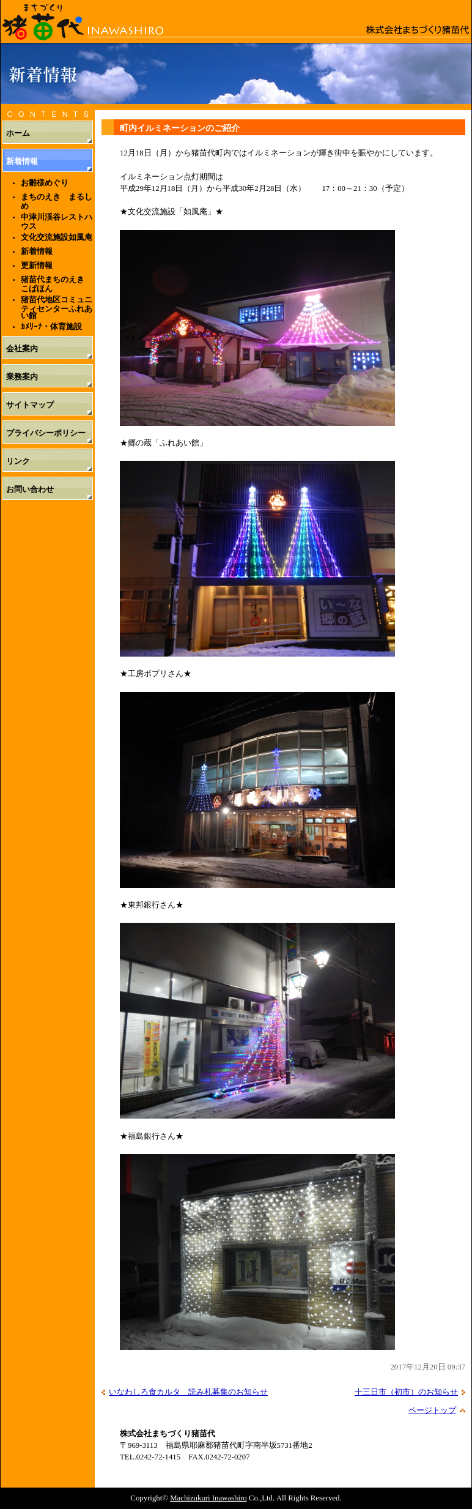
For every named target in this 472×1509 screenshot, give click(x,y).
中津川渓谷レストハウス (56, 221)
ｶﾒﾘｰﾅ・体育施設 (51, 326)
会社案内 (22, 349)
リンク (18, 461)
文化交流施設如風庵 (56, 237)
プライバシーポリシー (46, 433)
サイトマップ (30, 405)
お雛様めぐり (44, 182)
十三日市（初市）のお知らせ (406, 1392)
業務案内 (22, 377)
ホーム (18, 133)
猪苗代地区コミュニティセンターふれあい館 (56, 307)
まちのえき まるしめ (56, 201)
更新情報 (37, 265)
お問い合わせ (30, 489)
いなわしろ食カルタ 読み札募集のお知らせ (188, 1392)
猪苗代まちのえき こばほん (56, 284)
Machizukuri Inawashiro (208, 1498)
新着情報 (22, 161)
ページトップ (432, 1410)
